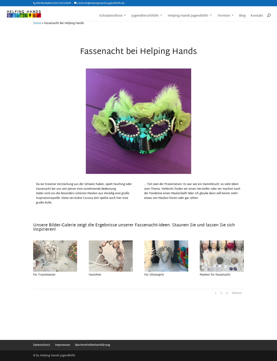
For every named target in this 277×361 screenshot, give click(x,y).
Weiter (237, 293)
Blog (242, 16)
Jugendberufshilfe (145, 16)
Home (37, 23)
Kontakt (257, 16)
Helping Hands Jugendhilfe (188, 16)
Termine (223, 16)
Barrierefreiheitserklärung (92, 345)
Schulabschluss (111, 16)
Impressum (62, 345)
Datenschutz (41, 345)
